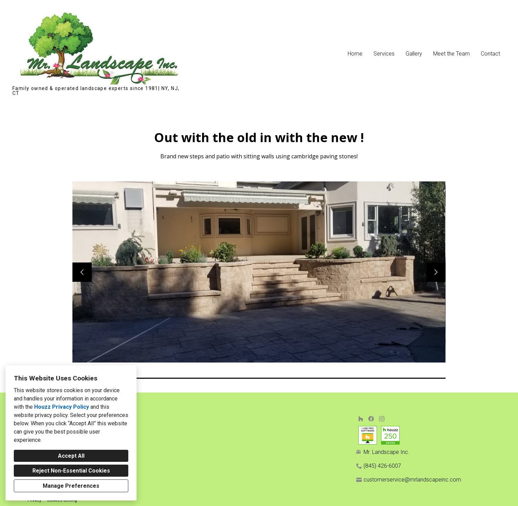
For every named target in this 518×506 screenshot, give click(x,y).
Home (355, 53)
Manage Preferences (71, 486)
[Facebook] (371, 418)
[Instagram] (381, 418)
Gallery (414, 53)
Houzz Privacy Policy (61, 407)
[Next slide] (436, 272)
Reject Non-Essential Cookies (71, 470)
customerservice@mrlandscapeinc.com (412, 479)
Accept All (71, 456)
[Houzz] (360, 418)
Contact (490, 53)
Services (384, 53)
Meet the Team (451, 53)
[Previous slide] (82, 272)
